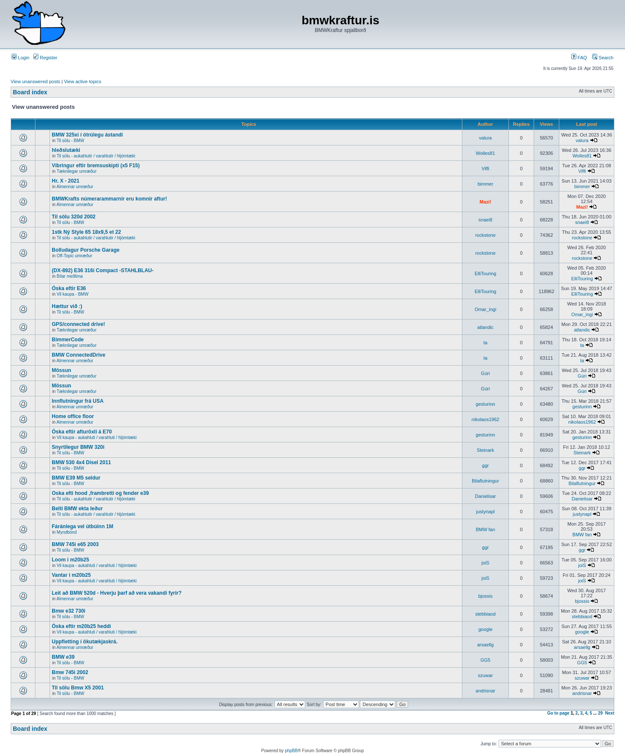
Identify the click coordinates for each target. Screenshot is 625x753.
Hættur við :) (67, 306)
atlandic (485, 327)
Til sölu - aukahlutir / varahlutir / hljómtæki (96, 156)
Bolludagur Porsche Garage (86, 250)
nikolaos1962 (485, 419)
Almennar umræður (74, 186)
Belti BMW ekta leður (77, 509)
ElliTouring (485, 273)
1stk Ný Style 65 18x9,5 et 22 (86, 232)
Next (609, 713)
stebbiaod (485, 613)
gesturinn (485, 404)
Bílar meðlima (70, 276)
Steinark (485, 450)
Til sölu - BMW (71, 140)
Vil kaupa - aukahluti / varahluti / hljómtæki (97, 437)
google (485, 629)
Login (20, 57)
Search (602, 57)
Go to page (558, 713)
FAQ (579, 57)
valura (485, 137)
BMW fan (485, 529)
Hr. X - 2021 (65, 181)
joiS (485, 562)
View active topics (82, 81)
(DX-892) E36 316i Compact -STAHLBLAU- (103, 270)
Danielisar (485, 496)
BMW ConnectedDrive (78, 355)
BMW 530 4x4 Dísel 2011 (81, 462)
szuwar (485, 675)
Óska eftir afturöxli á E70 (82, 432)
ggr (485, 465)
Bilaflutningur (485, 480)
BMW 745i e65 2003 (75, 544)
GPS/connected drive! (78, 324)
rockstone (485, 235)
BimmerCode (68, 340)
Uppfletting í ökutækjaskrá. (84, 642)
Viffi (485, 168)
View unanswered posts (35, 81)
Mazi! (485, 201)
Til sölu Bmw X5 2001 (78, 688)
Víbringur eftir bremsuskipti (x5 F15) (96, 166)
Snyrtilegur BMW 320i (78, 447)
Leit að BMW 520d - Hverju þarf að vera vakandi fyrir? (116, 593)
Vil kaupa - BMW (72, 294)
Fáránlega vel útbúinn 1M (82, 526)
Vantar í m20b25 (71, 575)
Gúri (485, 373)
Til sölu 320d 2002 (74, 217)
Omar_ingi (485, 309)
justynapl (485, 511)
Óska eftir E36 (69, 288)
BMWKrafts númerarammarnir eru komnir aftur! (109, 199)
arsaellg (485, 644)
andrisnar (485, 690)
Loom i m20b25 (70, 560)
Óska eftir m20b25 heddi (81, 626)
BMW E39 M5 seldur (76, 478)
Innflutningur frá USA (77, 401)
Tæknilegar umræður (76, 171)
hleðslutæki (66, 150)
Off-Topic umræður (74, 255)
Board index (30, 92)
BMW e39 (63, 657)
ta (485, 342)
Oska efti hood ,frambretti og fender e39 (100, 493)
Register (45, 57)
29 (600, 713)
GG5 (485, 660)
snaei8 (485, 219)
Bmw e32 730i (68, 611)
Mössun (61, 370)
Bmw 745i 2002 (70, 672)
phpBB (291, 750)
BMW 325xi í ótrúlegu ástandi (87, 135)
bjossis (485, 596)
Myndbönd (67, 532)
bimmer (486, 183)
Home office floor (73, 416)
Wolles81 (485, 153)
